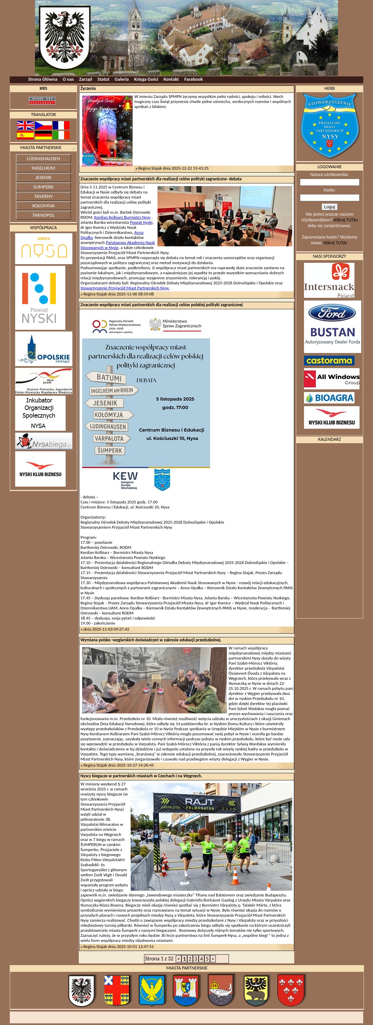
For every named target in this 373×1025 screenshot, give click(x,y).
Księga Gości (146, 79)
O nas (68, 79)
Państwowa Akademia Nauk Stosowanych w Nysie (117, 245)
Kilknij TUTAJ (346, 220)
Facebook (193, 79)
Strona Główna (42, 79)
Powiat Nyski (141, 222)
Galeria (122, 79)
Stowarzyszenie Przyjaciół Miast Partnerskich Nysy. (124, 287)
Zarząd (85, 79)
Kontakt (171, 79)
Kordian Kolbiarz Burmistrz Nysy (122, 217)
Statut (103, 79)
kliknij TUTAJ (335, 243)
